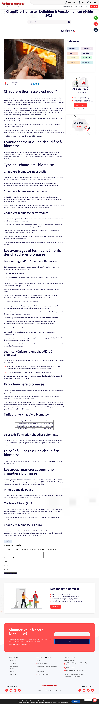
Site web (6, 570)
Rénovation (78, 6)
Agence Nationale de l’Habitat (14, 509)
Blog (86, 6)
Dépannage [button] (67, 6)
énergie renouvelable (28, 136)
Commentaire (9, 559)
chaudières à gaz (32, 155)
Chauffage (8, 541)
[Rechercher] (69, 22)
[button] (31, 84)
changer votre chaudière (15, 480)
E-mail (6, 567)
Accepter (77, 701)
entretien (14, 443)
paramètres (66, 702)
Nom (5, 563)
